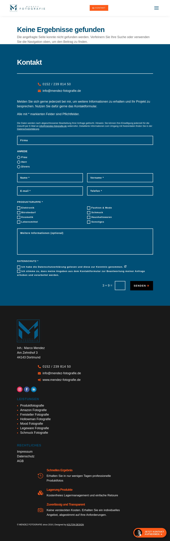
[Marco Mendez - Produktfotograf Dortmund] (27, 8)
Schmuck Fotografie (34, 432)
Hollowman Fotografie (35, 419)
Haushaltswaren (99, 217)
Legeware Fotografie (34, 428)
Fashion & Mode (99, 208)
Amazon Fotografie (33, 410)
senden (140, 285)
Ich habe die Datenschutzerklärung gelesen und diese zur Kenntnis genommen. (72, 267)
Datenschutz (25, 456)
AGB (20, 461)
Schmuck (95, 212)
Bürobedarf (26, 212)
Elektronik (25, 208)
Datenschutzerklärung (28, 129)
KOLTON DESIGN (75, 524)
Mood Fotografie (31, 423)
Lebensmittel (27, 222)
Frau (22, 157)
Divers (23, 166)
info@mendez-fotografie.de (53, 126)
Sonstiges (95, 222)
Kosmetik (25, 217)
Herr (22, 162)
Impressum (24, 451)
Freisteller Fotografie (34, 414)
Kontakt (98, 8)
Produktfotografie (32, 405)
